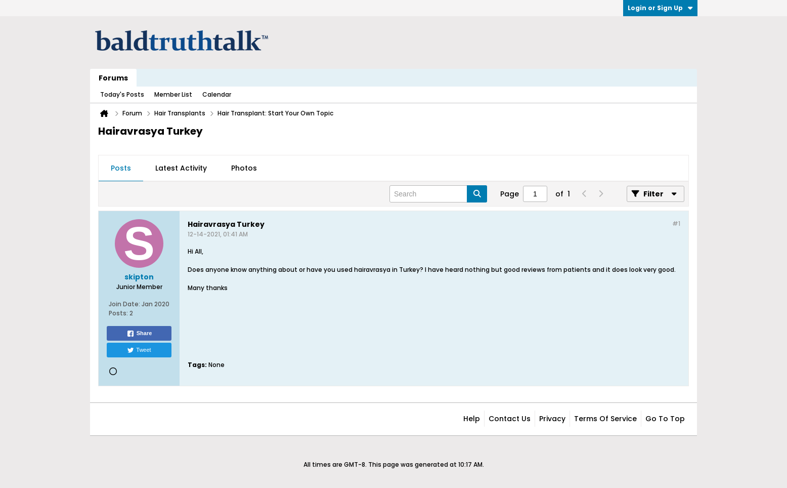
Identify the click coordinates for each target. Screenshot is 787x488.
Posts (121, 168)
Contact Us (510, 419)
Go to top (665, 419)
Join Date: (124, 304)
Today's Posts (122, 94)
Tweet (139, 350)
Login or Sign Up (660, 8)
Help (471, 419)
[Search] (438, 193)
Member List (173, 94)
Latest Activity (181, 168)
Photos (244, 168)
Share (139, 334)
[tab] (121, 168)
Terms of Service (605, 419)
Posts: (118, 313)
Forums (113, 78)
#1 (676, 223)
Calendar (216, 94)
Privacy (552, 419)
